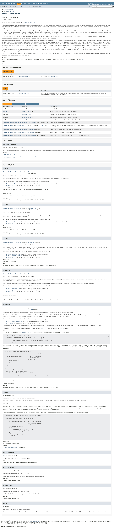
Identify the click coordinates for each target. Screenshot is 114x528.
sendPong (24, 132)
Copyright (3, 523)
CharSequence (32, 135)
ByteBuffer (32, 122)
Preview (30, 3)
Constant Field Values (9, 157)
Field (11, 6)
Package (13, 3)
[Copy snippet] (107, 336)
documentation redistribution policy (35, 525)
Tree (25, 3)
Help (48, 3)
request (24, 119)
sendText (24, 135)
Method (21, 6)
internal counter (39, 40)
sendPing (24, 129)
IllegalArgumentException (11, 447)
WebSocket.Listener (25, 79)
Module (8, 3)
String (5, 111)
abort (24, 108)
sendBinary (25, 122)
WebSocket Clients (53, 76)
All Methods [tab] (7, 104)
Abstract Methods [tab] (32, 104)
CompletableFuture (8, 122)
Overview (2, 3)
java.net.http (9, 9)
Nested (7, 6)
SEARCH (89, 6)
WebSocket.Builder (24, 76)
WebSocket (18, 122)
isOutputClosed (26, 117)
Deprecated (39, 3)
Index (44, 3)
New (34, 3)
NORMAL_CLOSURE (23, 93)
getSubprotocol (26, 111)
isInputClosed (26, 114)
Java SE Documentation (35, 521)
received (43, 328)
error (62, 328)
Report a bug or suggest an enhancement (10, 520)
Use (22, 3)
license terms (73, 0)
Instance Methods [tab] (18, 104)
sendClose (25, 125)
